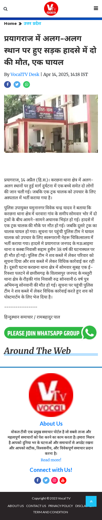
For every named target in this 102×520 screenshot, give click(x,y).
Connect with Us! (51, 469)
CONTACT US (36, 506)
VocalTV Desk (25, 74)
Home (10, 23)
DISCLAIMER (84, 506)
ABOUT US (16, 506)
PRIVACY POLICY (60, 506)
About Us (51, 423)
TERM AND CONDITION (50, 512)
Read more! (51, 460)
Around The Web (37, 351)
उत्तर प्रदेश (32, 23)
